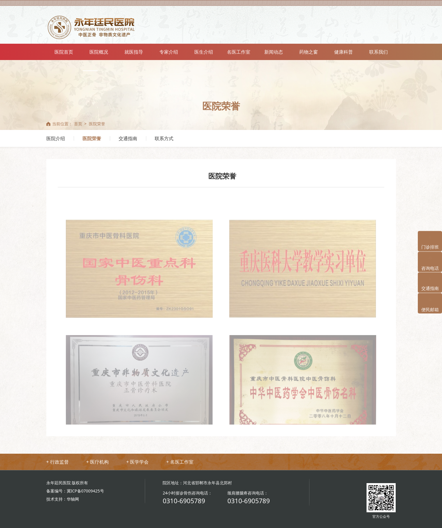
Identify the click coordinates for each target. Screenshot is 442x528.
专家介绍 (168, 52)
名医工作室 (238, 52)
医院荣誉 (97, 123)
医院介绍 (55, 138)
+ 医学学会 (137, 462)
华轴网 (73, 499)
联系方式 (164, 138)
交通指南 (128, 138)
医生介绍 (203, 52)
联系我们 (378, 52)
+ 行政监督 (57, 462)
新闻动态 (273, 52)
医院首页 (63, 52)
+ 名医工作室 (179, 462)
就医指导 (133, 52)
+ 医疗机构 (97, 462)
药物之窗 (308, 52)
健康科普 (343, 52)
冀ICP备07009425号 (85, 491)
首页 (78, 123)
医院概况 (98, 52)
